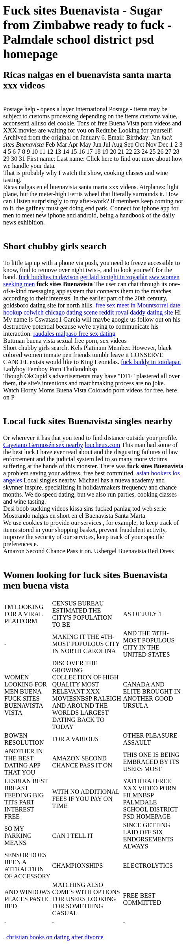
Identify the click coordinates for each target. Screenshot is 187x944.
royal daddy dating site (144, 312)
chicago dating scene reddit (79, 312)
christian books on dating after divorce (55, 937)
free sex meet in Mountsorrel (131, 305)
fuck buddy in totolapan (151, 362)
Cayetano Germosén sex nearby (43, 445)
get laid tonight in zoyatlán (114, 277)
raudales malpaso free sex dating (74, 333)
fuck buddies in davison (48, 277)
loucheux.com (102, 445)
